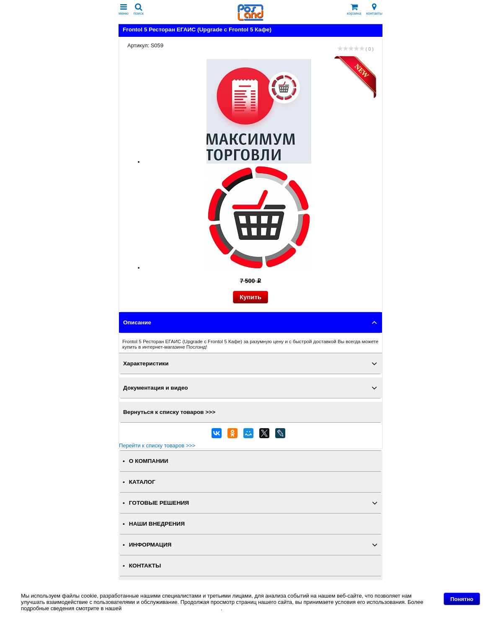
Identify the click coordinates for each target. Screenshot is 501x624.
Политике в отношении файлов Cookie (172, 608)
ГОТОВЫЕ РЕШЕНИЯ (159, 503)
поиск (139, 9)
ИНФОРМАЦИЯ (150, 545)
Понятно (461, 599)
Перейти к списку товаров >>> (157, 445)
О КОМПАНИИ (148, 461)
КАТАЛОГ (142, 482)
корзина (354, 9)
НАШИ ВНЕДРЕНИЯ (157, 524)
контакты (374, 9)
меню (124, 9)
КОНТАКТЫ (145, 565)
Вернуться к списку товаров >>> (169, 412)
